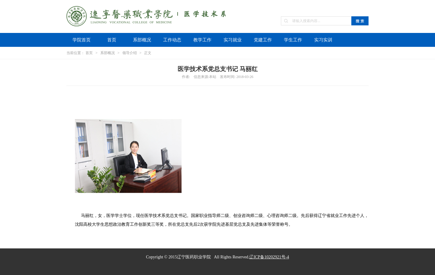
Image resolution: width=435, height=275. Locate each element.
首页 (111, 39)
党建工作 (263, 39)
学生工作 (293, 39)
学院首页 (81, 39)
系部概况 (142, 39)
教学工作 (202, 39)
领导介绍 (129, 53)
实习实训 (323, 39)
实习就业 (233, 39)
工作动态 (172, 39)
